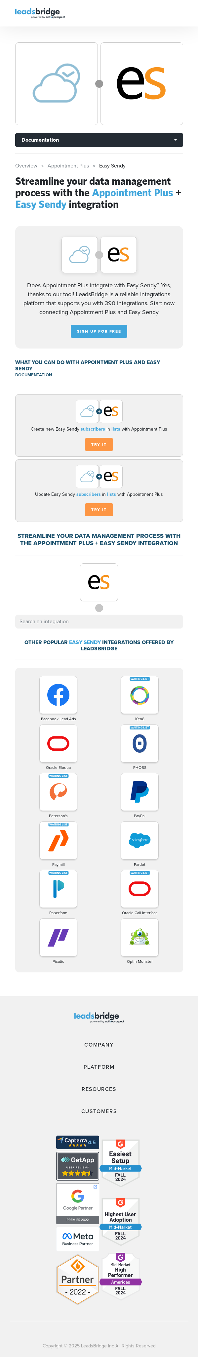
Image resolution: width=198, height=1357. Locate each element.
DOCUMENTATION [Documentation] (33, 375)
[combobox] (99, 622)
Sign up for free (99, 331)
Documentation (40, 140)
